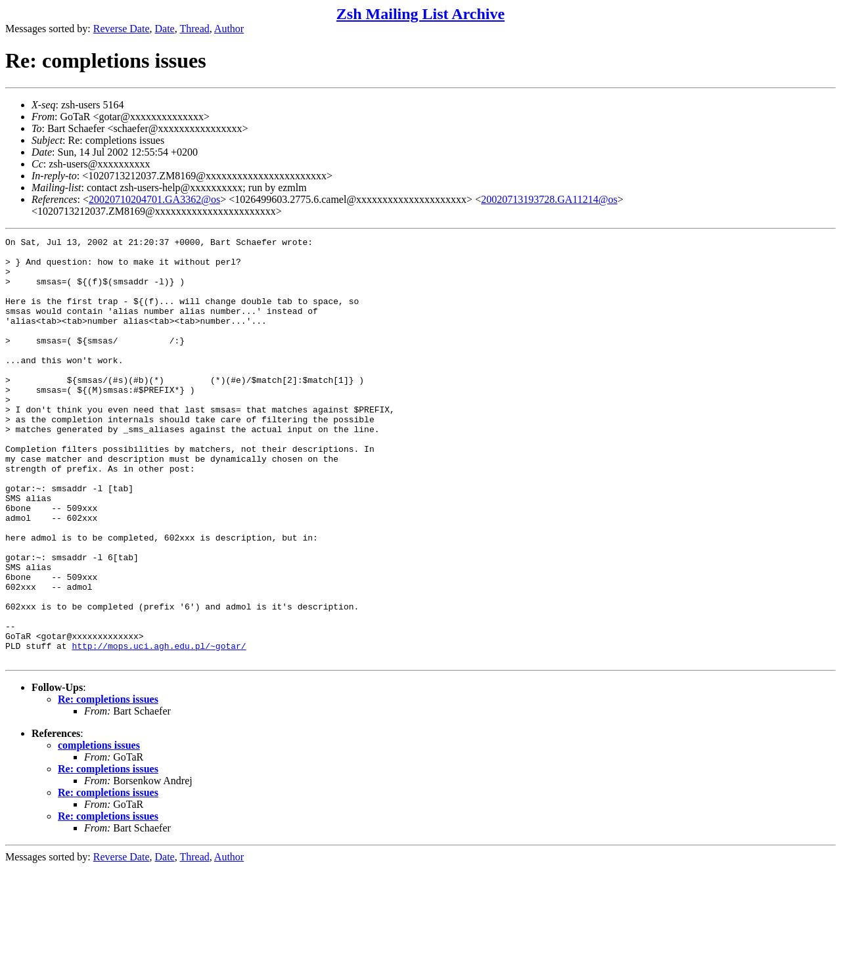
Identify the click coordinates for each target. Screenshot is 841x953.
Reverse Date (121, 28)
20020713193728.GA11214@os (549, 199)
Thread (194, 28)
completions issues (99, 829)
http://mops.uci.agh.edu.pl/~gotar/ (159, 728)
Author (229, 28)
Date (165, 28)
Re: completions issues (108, 783)
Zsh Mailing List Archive (420, 13)
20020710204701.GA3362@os (154, 199)
